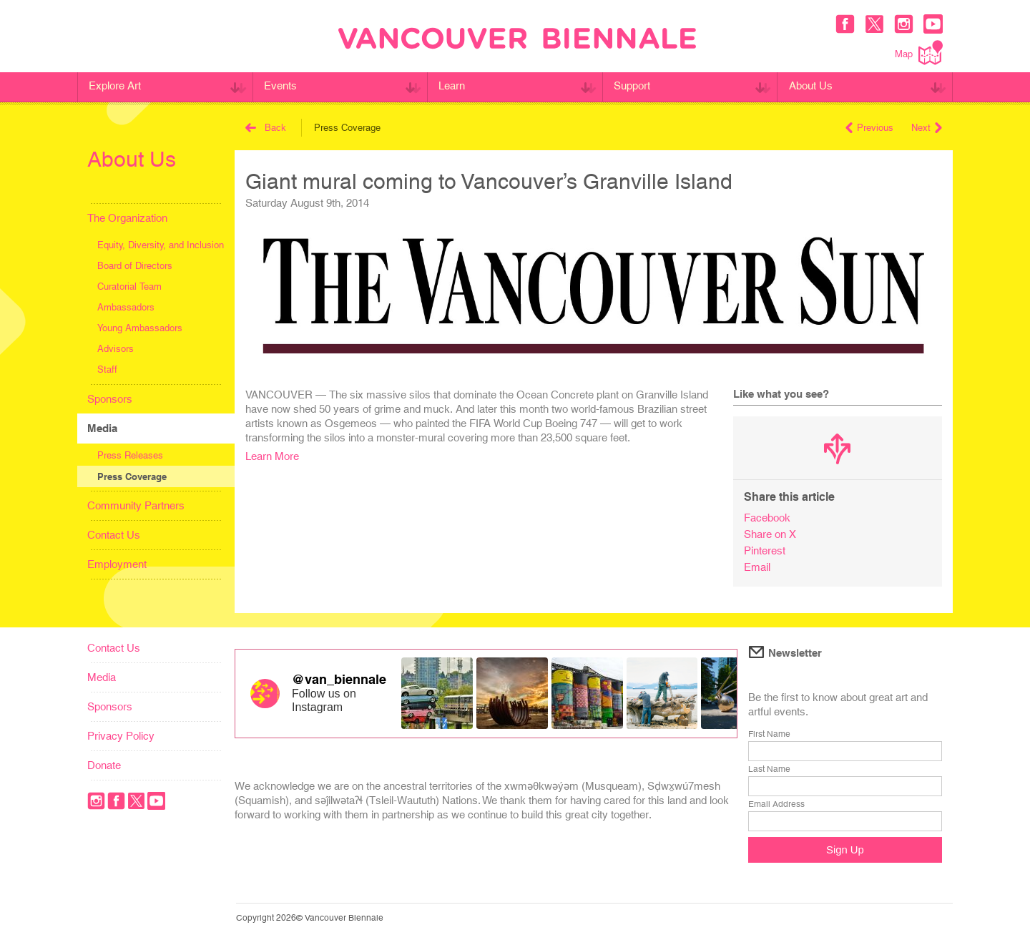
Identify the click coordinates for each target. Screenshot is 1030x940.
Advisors (115, 348)
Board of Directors (134, 265)
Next (926, 127)
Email (757, 567)
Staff (107, 369)
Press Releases (130, 455)
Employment (117, 564)
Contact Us (113, 535)
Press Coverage (132, 476)
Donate (104, 765)
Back (265, 127)
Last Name (769, 769)
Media (102, 428)
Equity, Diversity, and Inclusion (160, 245)
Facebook (767, 517)
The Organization (127, 218)
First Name (769, 734)
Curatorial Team (129, 286)
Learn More (272, 456)
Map (919, 52)
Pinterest (764, 550)
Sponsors (109, 399)
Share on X (770, 534)
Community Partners (136, 505)
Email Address (776, 804)
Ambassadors (125, 307)
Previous (869, 127)
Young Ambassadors (139, 328)
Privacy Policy (120, 736)
